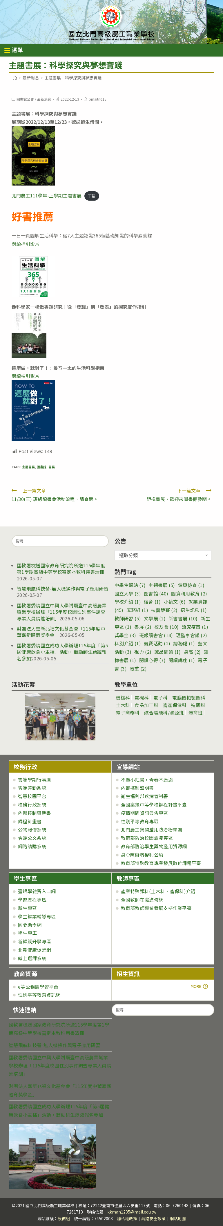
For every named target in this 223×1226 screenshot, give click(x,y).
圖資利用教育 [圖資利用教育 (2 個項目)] (189, 593)
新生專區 (27, 907)
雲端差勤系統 (32, 787)
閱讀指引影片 (25, 243)
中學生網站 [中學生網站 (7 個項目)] (130, 585)
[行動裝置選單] (13, 50)
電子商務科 (128, 712)
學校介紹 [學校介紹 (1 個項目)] (128, 601)
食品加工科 (146, 705)
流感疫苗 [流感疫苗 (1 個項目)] (195, 626)
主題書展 (28, 466)
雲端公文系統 (32, 837)
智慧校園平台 (32, 796)
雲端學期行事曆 (34, 779)
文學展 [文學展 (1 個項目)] (155, 618)
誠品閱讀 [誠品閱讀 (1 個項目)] (167, 651)
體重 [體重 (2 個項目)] (138, 668)
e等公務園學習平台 (38, 986)
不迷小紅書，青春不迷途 (147, 779)
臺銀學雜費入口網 (37, 891)
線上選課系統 (32, 958)
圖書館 (41, 466)
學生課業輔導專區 (37, 916)
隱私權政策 (127, 1218)
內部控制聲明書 (34, 812)
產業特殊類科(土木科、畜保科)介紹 (158, 891)
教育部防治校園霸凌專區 (147, 837)
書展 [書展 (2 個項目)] (142, 626)
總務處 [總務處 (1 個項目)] (184, 643)
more (133, 986)
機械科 (123, 697)
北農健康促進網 (34, 949)
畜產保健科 (175, 705)
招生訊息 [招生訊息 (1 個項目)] (193, 609)
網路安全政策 (153, 1218)
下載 (91, 196)
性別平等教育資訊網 (39, 994)
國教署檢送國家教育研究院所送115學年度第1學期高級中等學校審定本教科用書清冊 (61, 568)
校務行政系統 (32, 804)
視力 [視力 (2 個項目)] (142, 651)
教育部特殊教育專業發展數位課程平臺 (161, 863)
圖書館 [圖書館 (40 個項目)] (156, 593)
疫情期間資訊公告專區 (144, 812)
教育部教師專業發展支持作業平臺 (156, 907)
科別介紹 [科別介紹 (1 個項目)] (128, 643)
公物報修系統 (32, 829)
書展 (51, 466)
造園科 (198, 705)
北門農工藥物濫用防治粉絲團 (151, 829)
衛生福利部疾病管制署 (144, 796)
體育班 (195, 712)
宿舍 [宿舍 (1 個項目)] (152, 601)
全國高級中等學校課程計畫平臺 (154, 804)
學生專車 (27, 932)
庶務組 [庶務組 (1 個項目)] (137, 609)
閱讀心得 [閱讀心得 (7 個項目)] (152, 660)
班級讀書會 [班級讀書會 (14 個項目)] (156, 635)
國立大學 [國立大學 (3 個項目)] (128, 593)
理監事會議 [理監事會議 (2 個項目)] (191, 635)
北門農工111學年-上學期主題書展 (46, 195)
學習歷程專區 (32, 899)
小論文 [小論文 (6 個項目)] (175, 601)
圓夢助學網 (30, 924)
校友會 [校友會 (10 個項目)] (166, 626)
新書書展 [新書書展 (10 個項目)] (183, 618)
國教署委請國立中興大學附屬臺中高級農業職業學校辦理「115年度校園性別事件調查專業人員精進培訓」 (62, 612)
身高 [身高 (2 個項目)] (192, 651)
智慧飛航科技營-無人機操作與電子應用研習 (62, 588)
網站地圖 (178, 1218)
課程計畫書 (30, 821)
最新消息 (44, 99)
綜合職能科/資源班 (164, 712)
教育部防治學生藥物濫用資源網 (154, 846)
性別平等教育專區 (140, 821)
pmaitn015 (97, 99)
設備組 (64, 1218)
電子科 (160, 697)
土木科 (123, 705)
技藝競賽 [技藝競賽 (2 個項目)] (164, 609)
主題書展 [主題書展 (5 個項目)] (161, 585)
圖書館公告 (25, 99)
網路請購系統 (32, 846)
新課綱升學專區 (34, 941)
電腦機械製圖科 (188, 697)
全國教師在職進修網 (142, 899)
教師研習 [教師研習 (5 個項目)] (128, 618)
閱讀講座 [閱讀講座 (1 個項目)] (181, 660)
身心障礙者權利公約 (142, 854)
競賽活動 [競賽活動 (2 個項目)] (157, 643)
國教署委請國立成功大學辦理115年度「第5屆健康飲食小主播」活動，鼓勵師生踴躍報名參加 (62, 652)
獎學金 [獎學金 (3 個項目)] (125, 635)
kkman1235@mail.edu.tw (131, 1212)
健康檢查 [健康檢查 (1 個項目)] (191, 585)
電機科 (142, 697)
